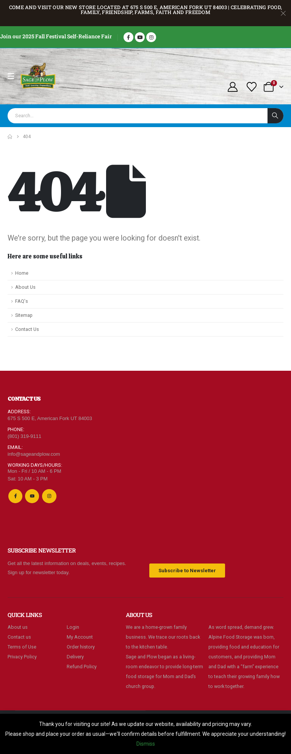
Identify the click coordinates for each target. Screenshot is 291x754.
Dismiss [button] (145, 744)
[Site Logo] (38, 76)
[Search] (275, 115)
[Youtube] (140, 37)
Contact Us (27, 329)
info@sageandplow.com (34, 454)
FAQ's (21, 301)
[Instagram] (151, 37)
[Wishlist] (252, 87)
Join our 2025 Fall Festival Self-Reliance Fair (56, 36)
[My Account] (232, 87)
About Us (25, 287)
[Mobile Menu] (13, 76)
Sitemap (24, 315)
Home (21, 273)
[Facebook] (128, 37)
